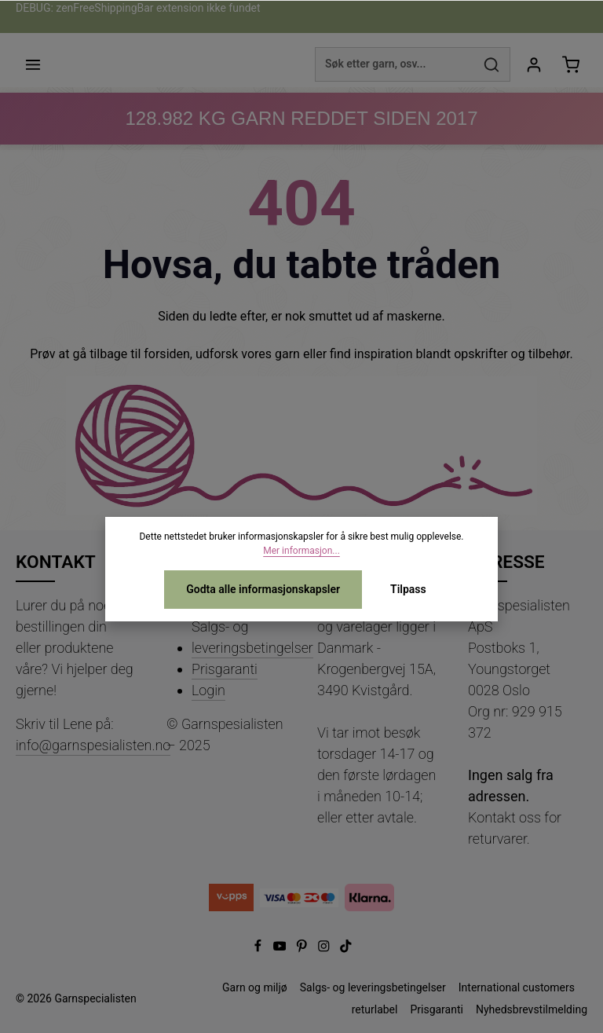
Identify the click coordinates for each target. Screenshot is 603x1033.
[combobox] (394, 64)
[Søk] (491, 64)
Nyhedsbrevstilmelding (531, 1009)
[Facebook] (259, 949)
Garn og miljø (254, 987)
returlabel (375, 1009)
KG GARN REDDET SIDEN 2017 (301, 118)
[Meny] (32, 64)
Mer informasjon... (301, 550)
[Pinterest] (303, 949)
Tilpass (408, 589)
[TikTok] (346, 949)
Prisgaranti (225, 669)
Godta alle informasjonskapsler (263, 589)
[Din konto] (533, 64)
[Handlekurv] (570, 64)
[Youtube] (281, 949)
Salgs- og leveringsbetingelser (252, 637)
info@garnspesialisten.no (93, 745)
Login (208, 690)
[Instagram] (325, 949)
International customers (517, 987)
